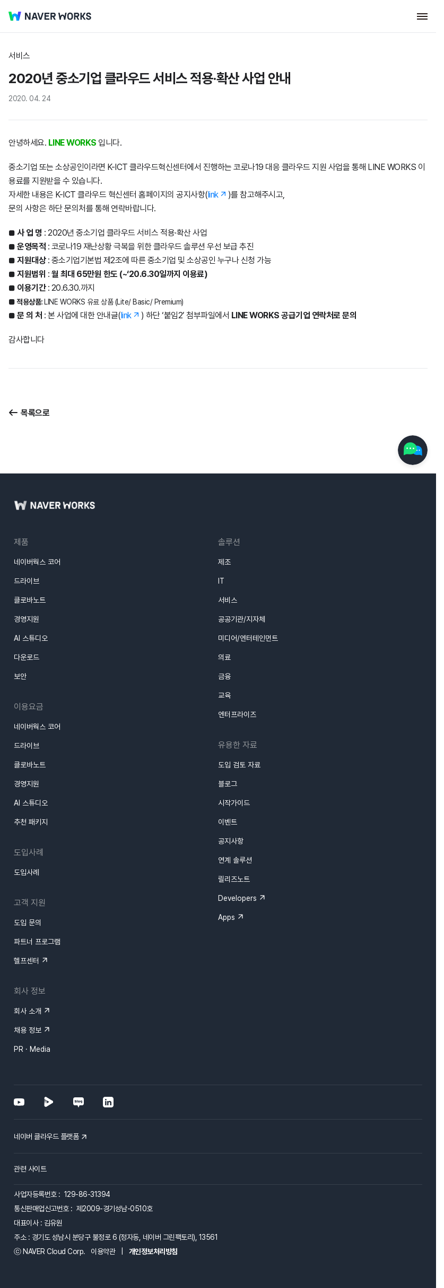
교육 (224, 657)
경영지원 (26, 581)
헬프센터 (26, 922)
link (213, 195)
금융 (224, 638)
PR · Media (32, 1011)
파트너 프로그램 (37, 903)
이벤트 (227, 784)
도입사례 (26, 834)
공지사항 (230, 803)
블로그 (227, 745)
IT (221, 543)
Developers (237, 860)
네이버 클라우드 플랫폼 (46, 1098)
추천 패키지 (31, 784)
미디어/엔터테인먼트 (248, 600)
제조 (224, 524)
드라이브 (26, 543)
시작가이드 (234, 765)
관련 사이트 (30, 1130)
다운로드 (26, 619)
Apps (226, 879)
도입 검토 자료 (239, 726)
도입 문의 (27, 884)
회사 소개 (27, 973)
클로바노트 (30, 562)
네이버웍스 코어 (37, 524)
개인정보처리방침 (153, 1213)
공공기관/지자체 (241, 581)
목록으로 (35, 413)
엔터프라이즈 (237, 676)
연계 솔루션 (235, 822)
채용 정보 (27, 992)
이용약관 (103, 1213)
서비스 (227, 562)
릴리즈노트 (234, 841)
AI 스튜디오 (31, 600)
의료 (224, 619)
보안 (20, 638)
